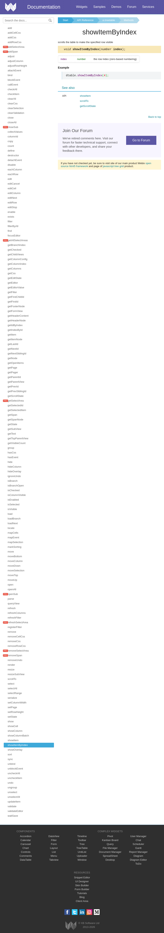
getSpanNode (15, 419)
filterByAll (13, 226)
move (11, 551)
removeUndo (15, 660)
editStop (12, 207)
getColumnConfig (17, 259)
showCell (13, 726)
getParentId (14, 377)
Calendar (25, 840)
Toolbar (82, 840)
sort (10, 754)
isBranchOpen (16, 485)
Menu (54, 855)
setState (12, 716)
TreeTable (81, 848)
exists (11, 216)
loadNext (13, 523)
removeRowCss (17, 645)
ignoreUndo (14, 476)
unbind (11, 763)
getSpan (12, 414)
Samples (99, 6)
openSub (13, 594)
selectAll (12, 688)
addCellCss (14, 32)
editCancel (14, 183)
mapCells (13, 532)
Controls (25, 851)
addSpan (13, 51)
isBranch (13, 480)
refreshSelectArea (18, 622)
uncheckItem (15, 778)
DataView (53, 836)
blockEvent (14, 79)
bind (10, 75)
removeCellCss (16, 636)
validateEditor (15, 811)
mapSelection (15, 542)
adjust (11, 56)
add (10, 28)
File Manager (110, 848)
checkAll (12, 89)
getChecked (14, 249)
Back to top (154, 117)
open (10, 584)
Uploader (82, 855)
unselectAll (14, 796)
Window (82, 859)
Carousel (26, 844)
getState (12, 424)
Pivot (110, 836)
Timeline (82, 836)
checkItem (13, 94)
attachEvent (14, 70)
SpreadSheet (110, 855)
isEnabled (13, 499)
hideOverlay (14, 471)
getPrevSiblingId (17, 391)
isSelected (13, 504)
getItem (12, 334)
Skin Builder (82, 885)
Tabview (53, 859)
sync (10, 759)
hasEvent (13, 457)
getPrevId (13, 386)
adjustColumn (15, 61)
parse (11, 598)
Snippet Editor (82, 877)
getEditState (15, 278)
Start (65, 20)
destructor (13, 155)
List (54, 851)
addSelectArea (16, 46)
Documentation (43, 7)
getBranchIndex (17, 245)
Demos (116, 6)
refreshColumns (17, 612)
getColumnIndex (17, 263)
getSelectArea (16, 400)
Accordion (25, 836)
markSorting (14, 546)
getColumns (14, 268)
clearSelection (16, 108)
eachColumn (15, 169)
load (10, 513)
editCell (12, 188)
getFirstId (13, 301)
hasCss (12, 452)
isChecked (14, 490)
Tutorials (82, 893)
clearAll (12, 98)
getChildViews (16, 254)
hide (10, 462)
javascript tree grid (113, 166)
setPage (12, 707)
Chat (138, 840)
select (11, 683)
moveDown (14, 565)
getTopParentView (18, 438)
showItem (13, 740)
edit (10, 178)
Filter (54, 840)
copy (10, 141)
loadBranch (14, 518)
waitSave (13, 815)
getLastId (13, 344)
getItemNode (15, 339)
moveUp (12, 579)
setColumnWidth (17, 702)
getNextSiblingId (17, 353)
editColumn (14, 193)
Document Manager (110, 851)
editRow (12, 202)
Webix (71, 925)
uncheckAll (14, 773)
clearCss (13, 103)
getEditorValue (16, 287)
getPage (12, 367)
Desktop (110, 859)
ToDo (138, 863)
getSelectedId (15, 405)
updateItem (14, 801)
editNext (12, 197)
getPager (13, 372)
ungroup (12, 787)
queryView (13, 603)
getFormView (15, 311)
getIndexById (15, 329)
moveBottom (15, 556)
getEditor (13, 282)
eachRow (13, 174)
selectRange (15, 693)
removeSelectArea (18, 650)
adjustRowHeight (17, 65)
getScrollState (16, 395)
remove (12, 631)
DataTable (25, 859)
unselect (12, 792)
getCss (11, 273)
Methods (129, 20)
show (11, 721)
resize (11, 669)
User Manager (138, 836)
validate (12, 806)
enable (11, 211)
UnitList (82, 851)
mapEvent (13, 537)
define (11, 150)
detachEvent (15, 160)
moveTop (13, 575)
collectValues (15, 131)
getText (12, 433)
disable (12, 164)
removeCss (14, 641)
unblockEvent (15, 768)
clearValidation (16, 112)
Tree (82, 844)
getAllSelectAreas (18, 240)
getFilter (12, 292)
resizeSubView (16, 674)
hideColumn (14, 466)
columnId (13, 136)
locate (11, 528)
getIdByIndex (15, 325)
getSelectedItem (17, 410)
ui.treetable (108, 20)
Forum (131, 6)
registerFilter (15, 627)
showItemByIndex (18, 745)
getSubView (14, 428)
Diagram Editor (138, 859)
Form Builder (82, 889)
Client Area (82, 901)
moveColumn (15, 561)
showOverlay (15, 749)
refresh (11, 608)
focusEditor (14, 235)
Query (110, 844)
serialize (12, 697)
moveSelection (16, 570)
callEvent (13, 84)
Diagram (138, 855)
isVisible (12, 509)
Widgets (81, 6)
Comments (25, 855)
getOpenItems (16, 362)
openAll (12, 589)
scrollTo (12, 678)
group (11, 447)
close (11, 117)
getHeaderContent (18, 315)
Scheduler (138, 844)
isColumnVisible (17, 495)
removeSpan (15, 655)
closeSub (13, 127)
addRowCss (14, 42)
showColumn (15, 730)
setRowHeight (16, 712)
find (10, 230)
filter (10, 221)
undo (10, 782)
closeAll (12, 122)
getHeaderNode (17, 320)
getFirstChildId (16, 296)
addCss (12, 37)
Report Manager (138, 851)
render (11, 664)
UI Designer (82, 881)
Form (54, 844)
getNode (12, 358)
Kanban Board (110, 840)
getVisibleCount (17, 443)
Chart (26, 848)
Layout (54, 848)
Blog (82, 897)
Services (148, 6)
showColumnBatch (18, 735)
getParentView (16, 381)
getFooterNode (16, 306)
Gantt (138, 848)
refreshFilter (14, 617)
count (11, 145)
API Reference (85, 20)
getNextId (13, 348)
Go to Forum (141, 140)
